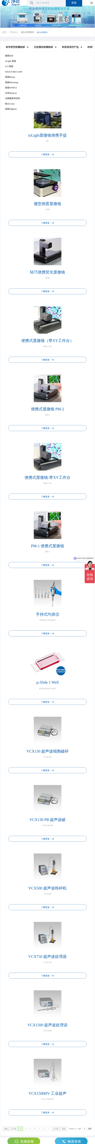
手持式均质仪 (47, 614)
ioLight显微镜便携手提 (47, 135)
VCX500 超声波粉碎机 (47, 888)
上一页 (14, 1129)
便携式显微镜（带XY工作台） (47, 341)
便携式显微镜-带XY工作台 (47, 477)
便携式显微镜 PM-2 (47, 409)
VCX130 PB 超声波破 (47, 820)
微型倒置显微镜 (47, 204)
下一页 (56, 1129)
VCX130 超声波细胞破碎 (47, 751)
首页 (4, 32)
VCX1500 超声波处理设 (47, 1025)
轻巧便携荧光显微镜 (47, 272)
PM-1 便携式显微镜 (47, 546)
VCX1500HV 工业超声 (47, 1093)
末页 (63, 1129)
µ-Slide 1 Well (47, 682)
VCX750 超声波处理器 (47, 956)
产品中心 (13, 32)
